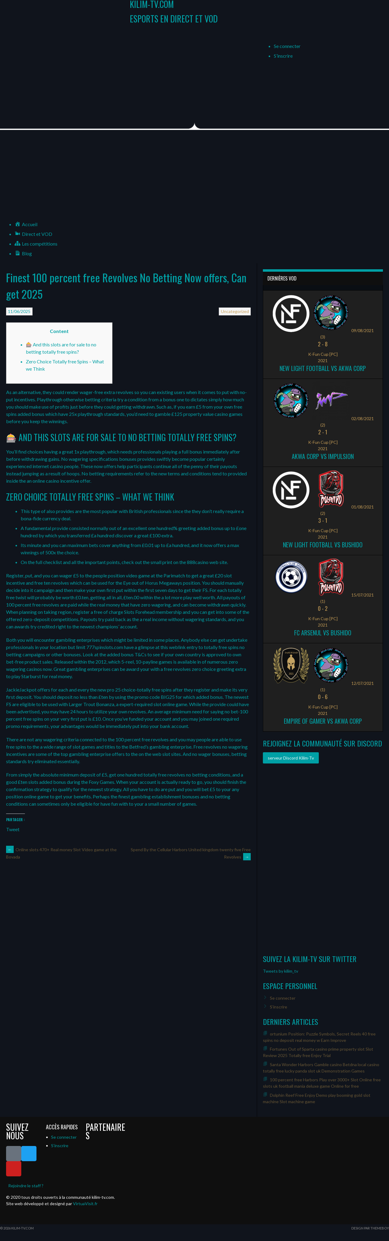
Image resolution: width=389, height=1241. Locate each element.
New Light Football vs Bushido (323, 544)
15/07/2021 (362, 594)
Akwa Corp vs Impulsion (323, 456)
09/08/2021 (362, 330)
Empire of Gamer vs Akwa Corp (323, 721)
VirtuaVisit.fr (85, 1203)
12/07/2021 (362, 683)
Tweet (12, 828)
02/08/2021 (362, 418)
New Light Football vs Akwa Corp (323, 368)
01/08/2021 (362, 506)
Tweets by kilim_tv (280, 971)
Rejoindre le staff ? (25, 1185)
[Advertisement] (194, 175)
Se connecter (287, 46)
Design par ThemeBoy (370, 1228)
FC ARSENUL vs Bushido (322, 632)
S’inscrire (283, 56)
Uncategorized (235, 311)
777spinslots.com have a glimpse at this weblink (136, 647)
